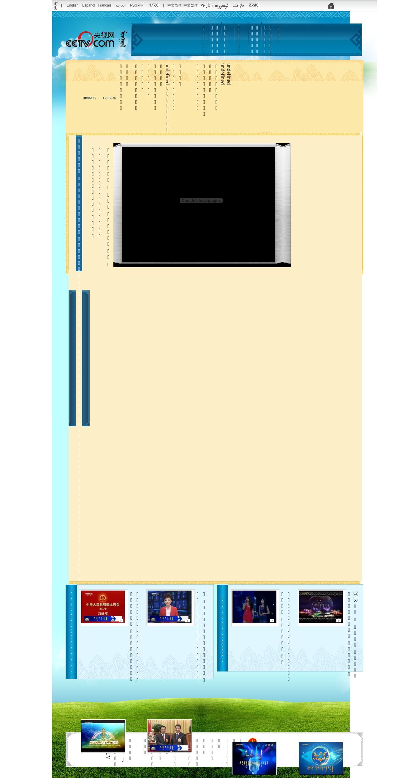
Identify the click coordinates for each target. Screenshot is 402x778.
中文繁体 (190, 5)
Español (88, 5)
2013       (352, 635)
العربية (121, 5)
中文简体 (174, 5)
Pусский (136, 5)
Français (104, 5)
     (135, 652)
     (286, 664)
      (201, 649)
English (72, 5)
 (239, 39)
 (252, 48)
